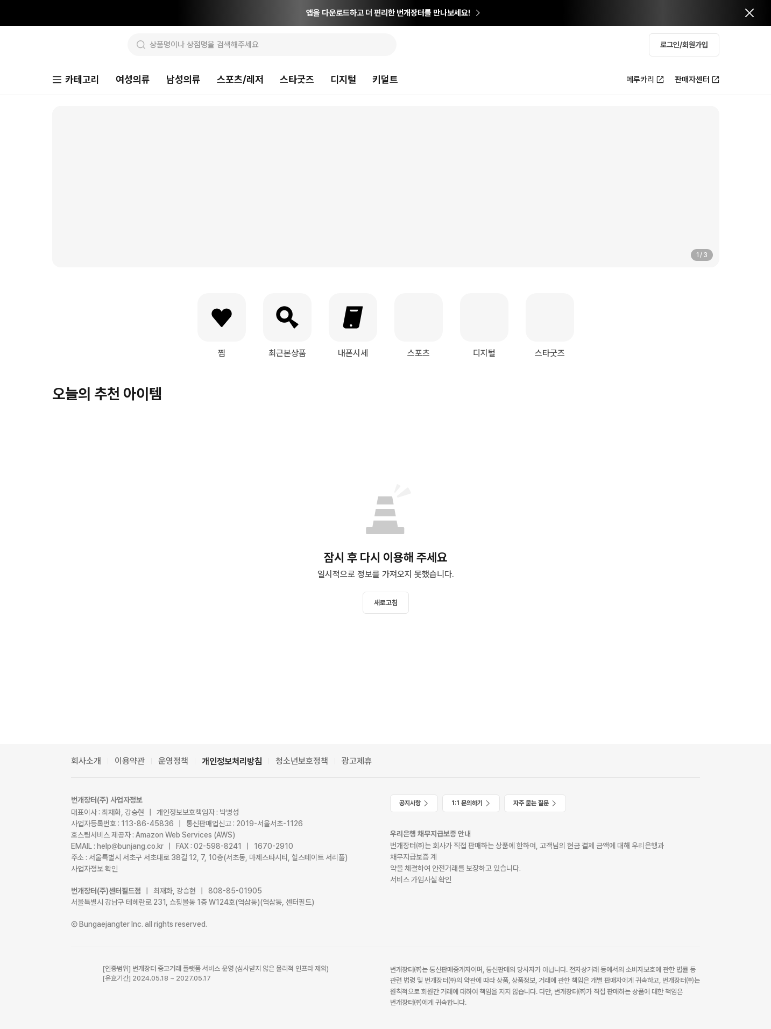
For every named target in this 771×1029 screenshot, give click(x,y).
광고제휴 (357, 761)
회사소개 (86, 761)
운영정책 (173, 761)
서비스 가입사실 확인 (420, 879)
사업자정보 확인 (94, 868)
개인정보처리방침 (232, 761)
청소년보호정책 (301, 761)
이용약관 (130, 761)
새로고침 (386, 604)
